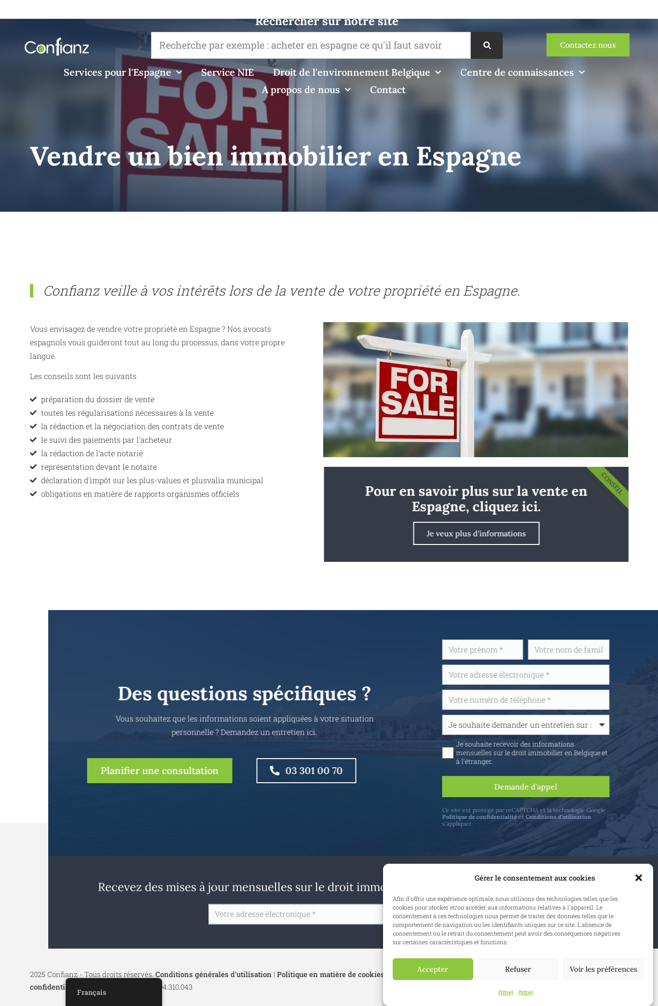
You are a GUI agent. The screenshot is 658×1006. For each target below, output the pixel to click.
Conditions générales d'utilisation (213, 974)
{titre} (505, 992)
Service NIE (227, 72)
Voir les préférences (603, 969)
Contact (388, 89)
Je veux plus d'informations (502, 533)
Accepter (432, 969)
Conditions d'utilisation (584, 816)
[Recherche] (487, 45)
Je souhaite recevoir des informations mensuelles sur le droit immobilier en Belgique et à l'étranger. (557, 753)
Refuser (518, 969)
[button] (639, 878)
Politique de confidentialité (505, 816)
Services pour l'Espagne (123, 72)
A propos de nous (306, 90)
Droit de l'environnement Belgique (357, 72)
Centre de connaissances (522, 72)
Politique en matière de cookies (330, 974)
